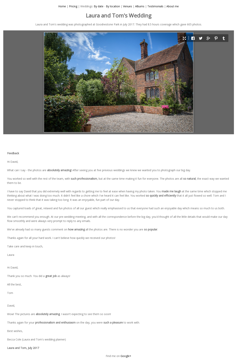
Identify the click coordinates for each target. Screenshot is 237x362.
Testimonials (155, 6)
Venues (127, 6)
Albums (139, 6)
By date (98, 6)
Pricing (73, 6)
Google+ (126, 356)
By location (113, 6)
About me (172, 6)
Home (62, 6)
